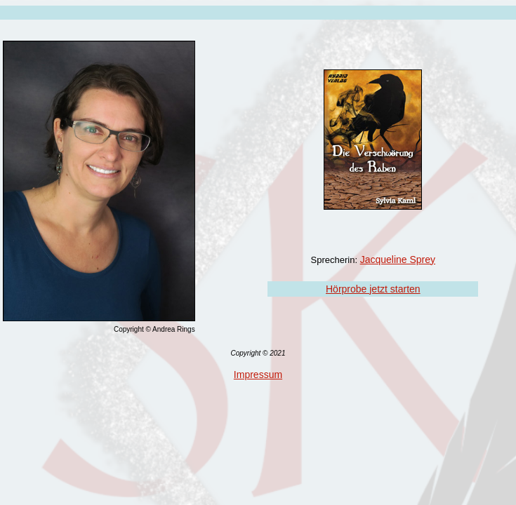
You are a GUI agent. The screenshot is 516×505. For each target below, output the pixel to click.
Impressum (258, 374)
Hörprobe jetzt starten (373, 289)
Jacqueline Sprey (397, 259)
